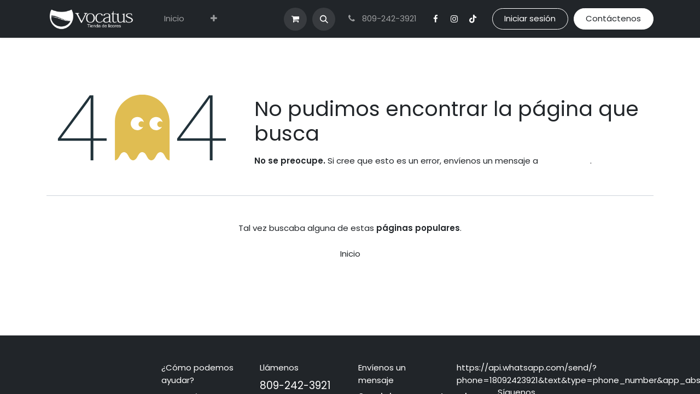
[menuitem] (174, 19)
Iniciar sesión (530, 18)
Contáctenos (613, 18)
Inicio (350, 253)
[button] (323, 19)
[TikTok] (473, 19)
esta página (565, 160)
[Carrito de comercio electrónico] (295, 19)
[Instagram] (454, 19)
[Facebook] (436, 19)
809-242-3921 (381, 18)
